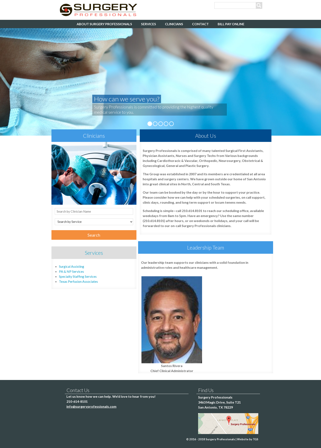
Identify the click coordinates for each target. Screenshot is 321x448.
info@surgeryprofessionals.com (91, 406)
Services (148, 24)
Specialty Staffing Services (78, 276)
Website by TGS (247, 439)
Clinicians (174, 24)
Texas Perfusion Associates (78, 281)
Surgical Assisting (71, 266)
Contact (200, 24)
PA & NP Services (71, 271)
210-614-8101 (77, 401)
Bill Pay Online (231, 24)
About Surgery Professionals (104, 24)
